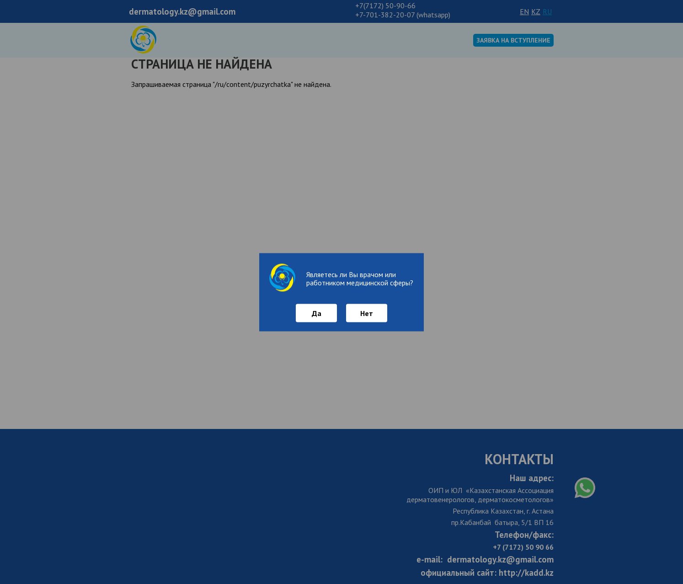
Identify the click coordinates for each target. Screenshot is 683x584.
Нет (366, 312)
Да (316, 312)
